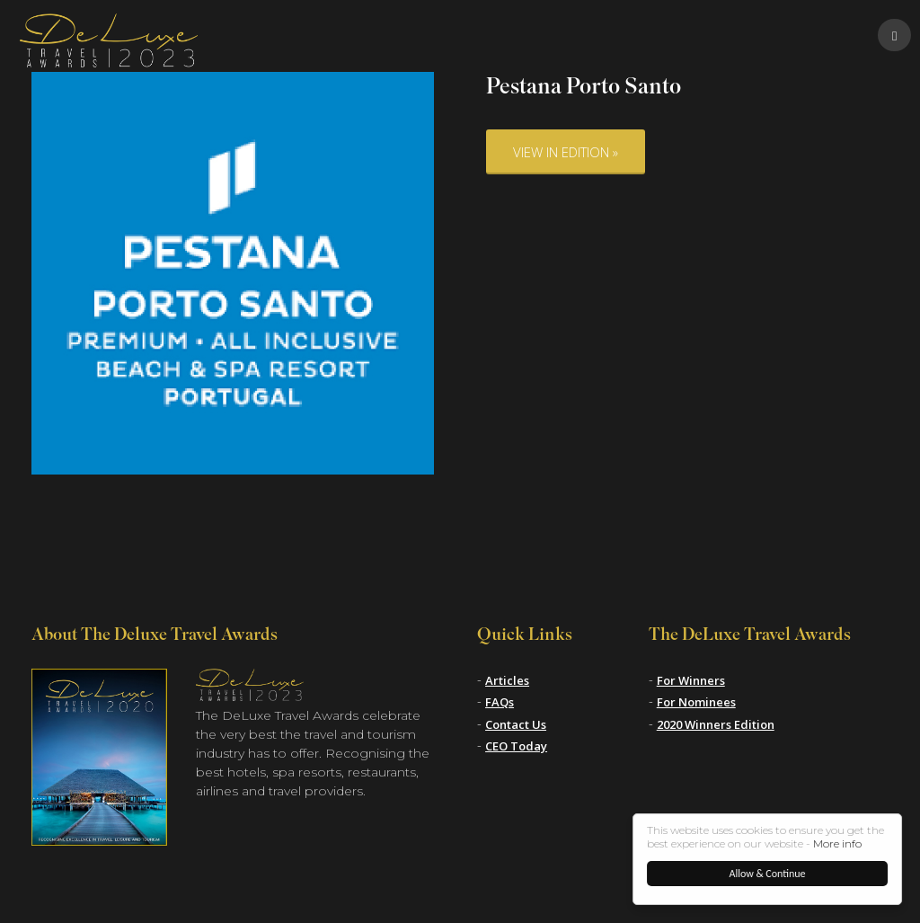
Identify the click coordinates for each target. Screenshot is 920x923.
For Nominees (696, 702)
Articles (507, 680)
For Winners (691, 680)
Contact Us (515, 724)
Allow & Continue (768, 873)
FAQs (499, 702)
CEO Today (516, 746)
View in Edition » (565, 152)
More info (837, 843)
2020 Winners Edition (715, 724)
